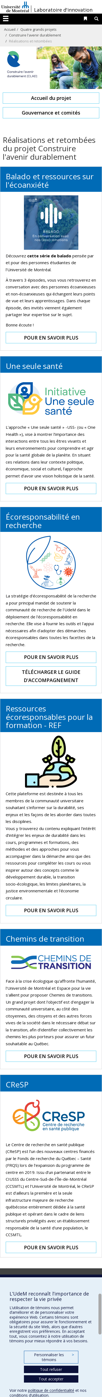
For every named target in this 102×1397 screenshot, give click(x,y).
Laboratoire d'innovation (63, 9)
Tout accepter (51, 1378)
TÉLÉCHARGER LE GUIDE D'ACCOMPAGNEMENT (51, 676)
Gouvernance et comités (51, 112)
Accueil (10, 29)
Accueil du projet (51, 98)
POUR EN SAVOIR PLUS (51, 337)
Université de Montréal (15, 6)
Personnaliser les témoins (54, 1357)
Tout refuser (51, 1369)
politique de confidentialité (51, 1390)
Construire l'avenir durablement (35, 35)
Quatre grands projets (38, 29)
